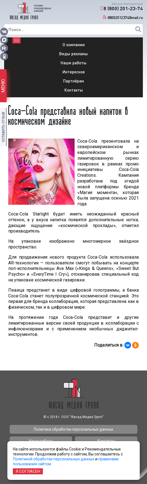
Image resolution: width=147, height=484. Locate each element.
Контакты (73, 89)
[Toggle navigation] (16, 40)
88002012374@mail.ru (125, 17)
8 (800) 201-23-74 (123, 8)
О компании (73, 44)
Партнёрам (73, 80)
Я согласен (28, 471)
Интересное (73, 71)
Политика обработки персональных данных (73, 429)
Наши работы (73, 62)
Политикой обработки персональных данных (53, 459)
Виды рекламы (73, 53)
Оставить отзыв (3, 127)
